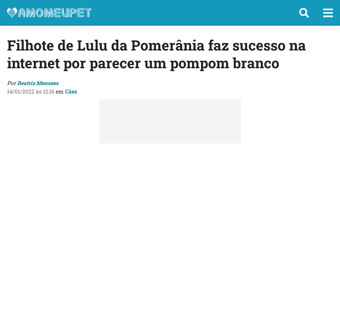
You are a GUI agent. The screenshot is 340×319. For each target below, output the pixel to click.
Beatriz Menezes (37, 82)
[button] (304, 13)
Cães (71, 91)
